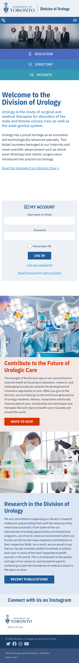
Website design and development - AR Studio (27, 653)
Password (39, 230)
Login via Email (51, 273)
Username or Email (40, 214)
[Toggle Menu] (75, 20)
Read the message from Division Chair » (30, 168)
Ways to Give (22, 421)
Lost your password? (39, 265)
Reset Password (28, 273)
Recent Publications (29, 579)
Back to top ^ (12, 657)
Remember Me (42, 246)
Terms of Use (15, 627)
